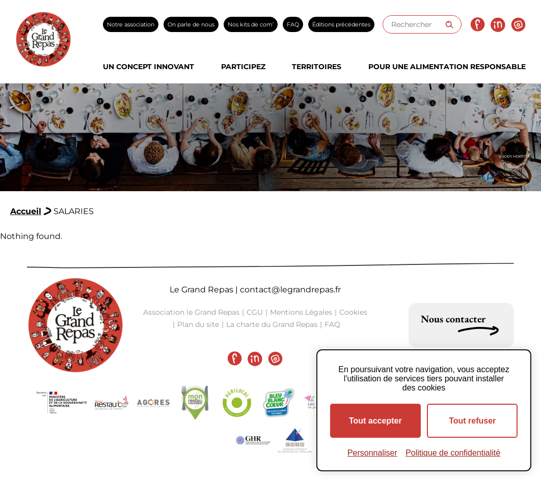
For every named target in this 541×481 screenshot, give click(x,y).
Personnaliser (372, 452)
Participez (243, 66)
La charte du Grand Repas (271, 324)
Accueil (25, 211)
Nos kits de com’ (251, 24)
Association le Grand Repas (191, 312)
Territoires (316, 66)
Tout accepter (375, 420)
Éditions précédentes (341, 24)
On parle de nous (191, 24)
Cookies (353, 312)
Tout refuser (472, 420)
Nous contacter (453, 318)
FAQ (293, 24)
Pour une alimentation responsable (447, 66)
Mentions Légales (301, 312)
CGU (255, 312)
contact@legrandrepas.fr (290, 289)
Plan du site (198, 324)
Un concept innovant (148, 66)
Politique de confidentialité (452, 452)
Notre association (130, 24)
